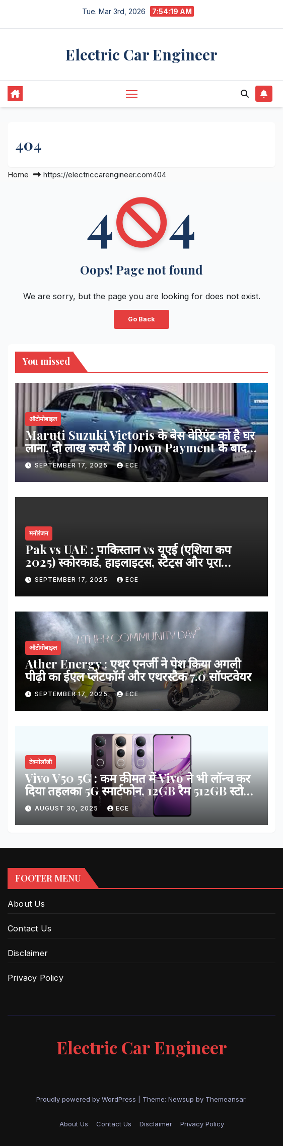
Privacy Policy (35, 978)
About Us (26, 904)
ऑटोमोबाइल (43, 419)
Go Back (141, 319)
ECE (127, 465)
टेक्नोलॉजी (40, 762)
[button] (245, 94)
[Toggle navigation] (132, 94)
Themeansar (225, 1099)
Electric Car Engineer (141, 54)
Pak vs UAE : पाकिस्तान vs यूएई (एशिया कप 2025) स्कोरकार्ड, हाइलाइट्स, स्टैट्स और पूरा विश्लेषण (128, 561)
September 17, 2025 (72, 465)
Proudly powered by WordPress (87, 1099)
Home (18, 174)
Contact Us (29, 928)
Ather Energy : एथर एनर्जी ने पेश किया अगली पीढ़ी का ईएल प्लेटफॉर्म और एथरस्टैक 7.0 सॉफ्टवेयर (138, 669)
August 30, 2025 (67, 808)
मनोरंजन (38, 533)
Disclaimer (28, 953)
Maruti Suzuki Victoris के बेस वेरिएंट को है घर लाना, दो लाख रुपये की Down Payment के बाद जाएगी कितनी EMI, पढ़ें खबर (140, 447)
